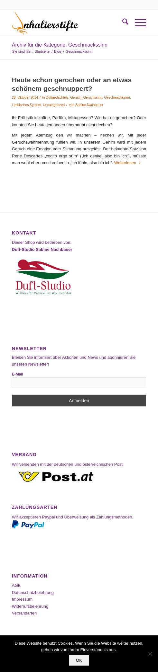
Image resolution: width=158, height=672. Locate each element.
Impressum (22, 599)
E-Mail (17, 374)
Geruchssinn (92, 97)
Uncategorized (54, 105)
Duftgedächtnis (57, 97)
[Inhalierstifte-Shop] (65, 23)
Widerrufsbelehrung (30, 606)
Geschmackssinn (117, 97)
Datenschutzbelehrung (33, 592)
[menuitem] (122, 23)
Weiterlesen (127, 162)
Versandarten (24, 613)
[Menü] (137, 23)
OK (79, 660)
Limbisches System (26, 105)
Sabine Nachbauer (89, 105)
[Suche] (122, 23)
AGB (16, 585)
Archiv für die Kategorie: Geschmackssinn (59, 45)
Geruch (75, 97)
